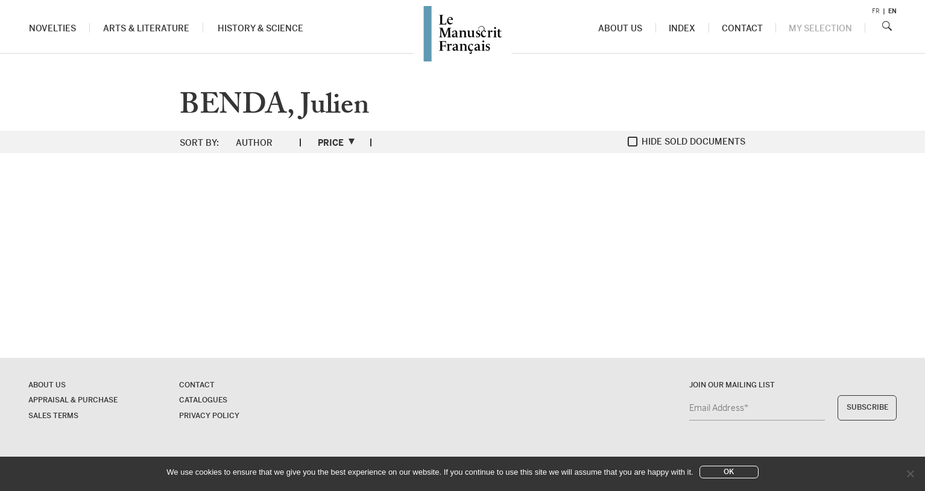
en (892, 11)
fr (876, 11)
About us (620, 28)
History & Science (260, 28)
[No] (910, 474)
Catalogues (203, 400)
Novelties (52, 28)
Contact (742, 28)
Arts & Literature (146, 28)
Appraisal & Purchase (73, 400)
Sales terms (53, 416)
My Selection (820, 28)
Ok (729, 472)
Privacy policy (209, 416)
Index (682, 28)
